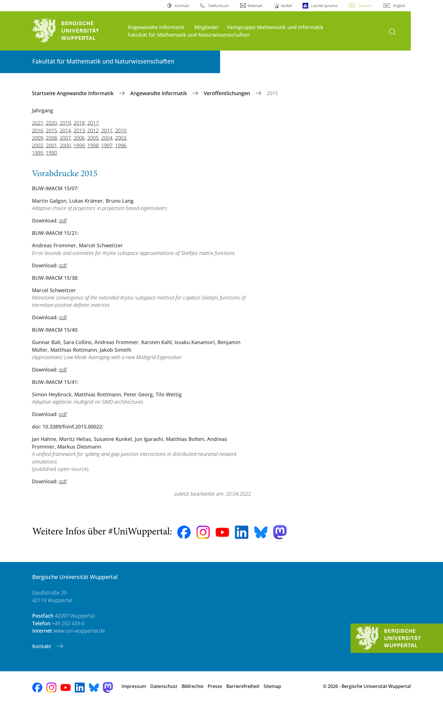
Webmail (255, 5)
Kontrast (182, 5)
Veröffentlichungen (227, 93)
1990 (51, 152)
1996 (120, 145)
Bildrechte (192, 686)
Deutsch (365, 5)
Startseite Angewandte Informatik (73, 93)
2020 (51, 122)
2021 (37, 122)
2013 (79, 130)
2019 (65, 122)
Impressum (133, 686)
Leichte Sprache (324, 5)
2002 (37, 145)
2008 (51, 137)
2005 (93, 137)
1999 (79, 145)
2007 (65, 137)
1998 (93, 145)
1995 (37, 152)
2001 (51, 145)
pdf (63, 220)
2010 (120, 130)
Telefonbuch (218, 5)
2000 (65, 145)
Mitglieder (206, 26)
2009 (37, 137)
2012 (93, 130)
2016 (37, 130)
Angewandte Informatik (156, 26)
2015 (51, 130)
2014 (65, 130)
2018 (79, 122)
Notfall (286, 5)
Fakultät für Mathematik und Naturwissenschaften (188, 34)
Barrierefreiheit (242, 686)
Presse (215, 686)
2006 (79, 137)
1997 (106, 145)
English (399, 5)
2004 (106, 137)
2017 (93, 122)
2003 (120, 137)
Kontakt (42, 646)
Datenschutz (163, 686)
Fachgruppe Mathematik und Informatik (275, 26)
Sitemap (272, 686)
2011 (106, 130)
